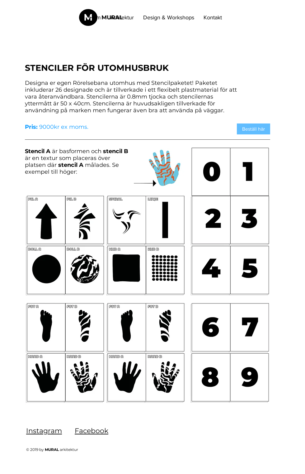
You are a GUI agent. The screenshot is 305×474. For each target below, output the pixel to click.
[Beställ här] (253, 128)
